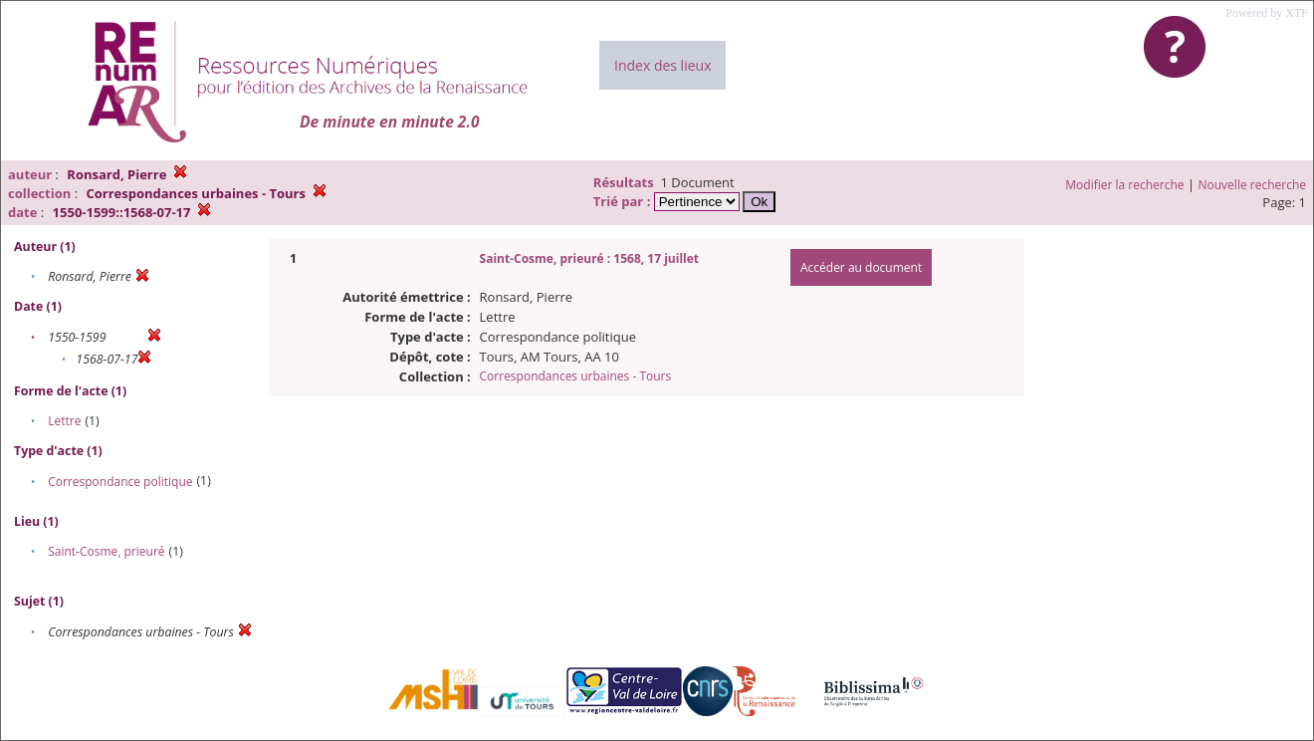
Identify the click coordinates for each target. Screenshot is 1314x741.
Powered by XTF (1266, 13)
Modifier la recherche (1124, 184)
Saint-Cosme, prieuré (106, 551)
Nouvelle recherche (1253, 184)
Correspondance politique (120, 481)
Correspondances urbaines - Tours (576, 376)
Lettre (64, 420)
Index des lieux (662, 65)
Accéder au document (861, 267)
